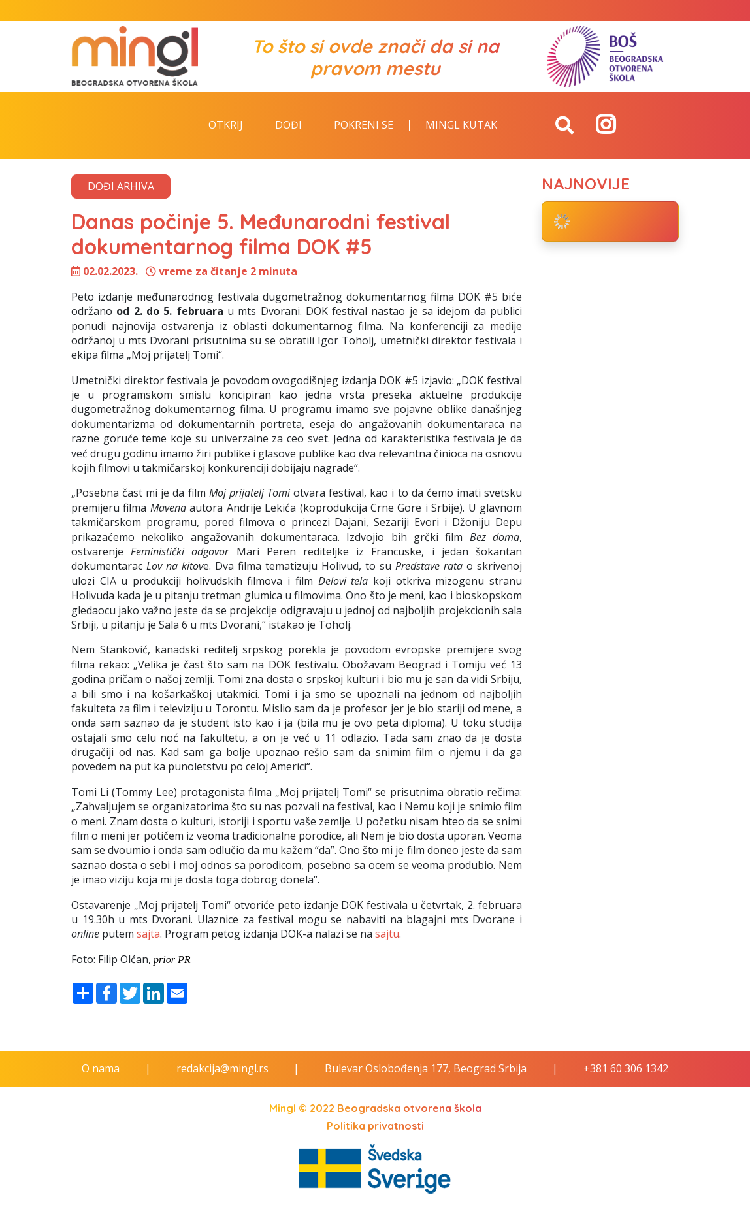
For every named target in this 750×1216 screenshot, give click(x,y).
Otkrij (225, 125)
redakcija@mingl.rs (222, 1068)
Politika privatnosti (375, 1125)
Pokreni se (363, 125)
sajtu (387, 934)
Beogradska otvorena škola (409, 1108)
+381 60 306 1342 (625, 1068)
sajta (148, 934)
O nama (101, 1068)
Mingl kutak (461, 125)
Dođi (288, 125)
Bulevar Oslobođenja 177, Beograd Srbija (426, 1068)
